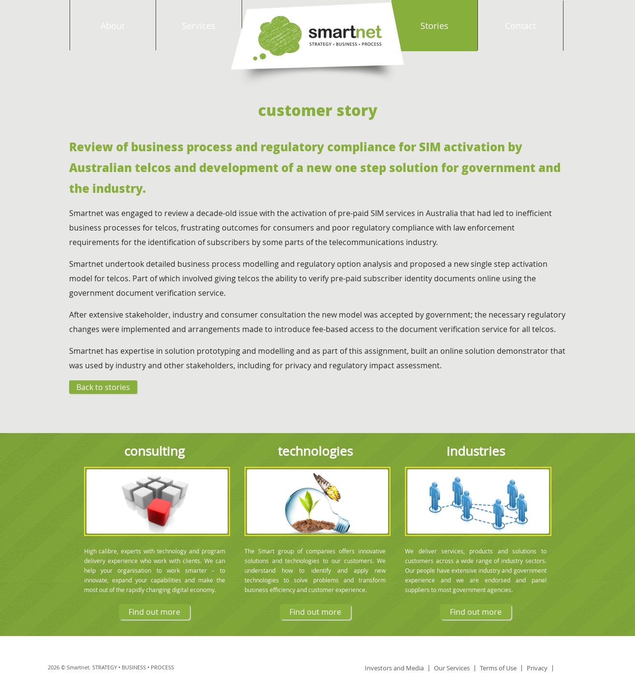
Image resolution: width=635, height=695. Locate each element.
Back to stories (103, 387)
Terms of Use (498, 668)
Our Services (452, 668)
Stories (434, 25)
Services (199, 25)
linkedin (570, 668)
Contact (520, 25)
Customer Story (317, 110)
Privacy (537, 668)
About (113, 25)
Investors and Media (394, 668)
